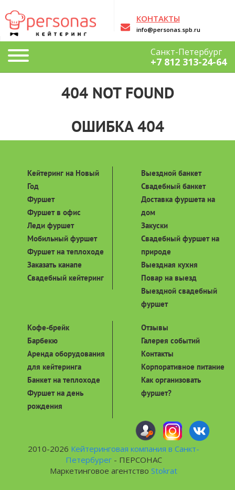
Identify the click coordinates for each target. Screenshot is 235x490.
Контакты (157, 354)
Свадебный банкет (173, 186)
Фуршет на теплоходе (65, 252)
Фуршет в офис (54, 212)
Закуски (154, 225)
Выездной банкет (171, 173)
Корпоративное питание (183, 367)
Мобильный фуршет (62, 238)
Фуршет (41, 199)
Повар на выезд (169, 278)
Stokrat (164, 470)
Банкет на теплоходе (63, 380)
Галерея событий (170, 341)
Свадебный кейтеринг (65, 278)
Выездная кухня (169, 265)
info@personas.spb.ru (168, 30)
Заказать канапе (54, 265)
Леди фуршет (50, 225)
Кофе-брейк (48, 327)
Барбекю (42, 341)
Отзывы (154, 327)
